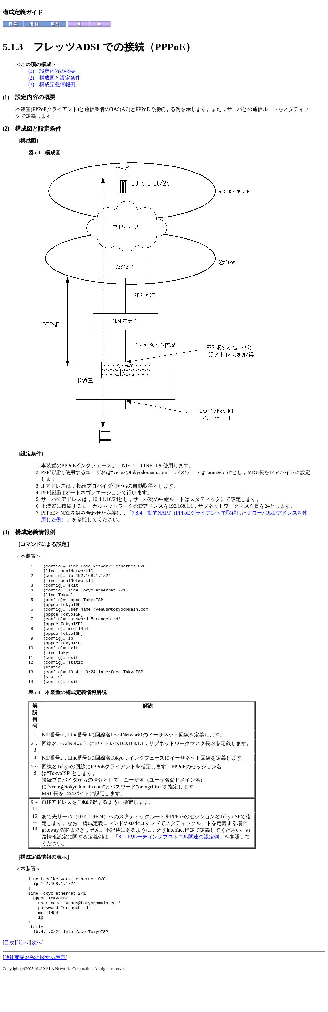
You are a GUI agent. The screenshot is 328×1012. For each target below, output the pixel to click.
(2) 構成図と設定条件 (54, 78)
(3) (9, 532)
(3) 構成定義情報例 (51, 84)
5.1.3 (18, 47)
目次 (9, 978)
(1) (9, 97)
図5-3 (36, 152)
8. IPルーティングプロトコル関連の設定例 (169, 860)
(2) (9, 128)
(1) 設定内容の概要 (51, 71)
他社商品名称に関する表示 (35, 993)
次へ (37, 978)
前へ (23, 978)
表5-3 (36, 716)
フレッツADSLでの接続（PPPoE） (114, 47)
